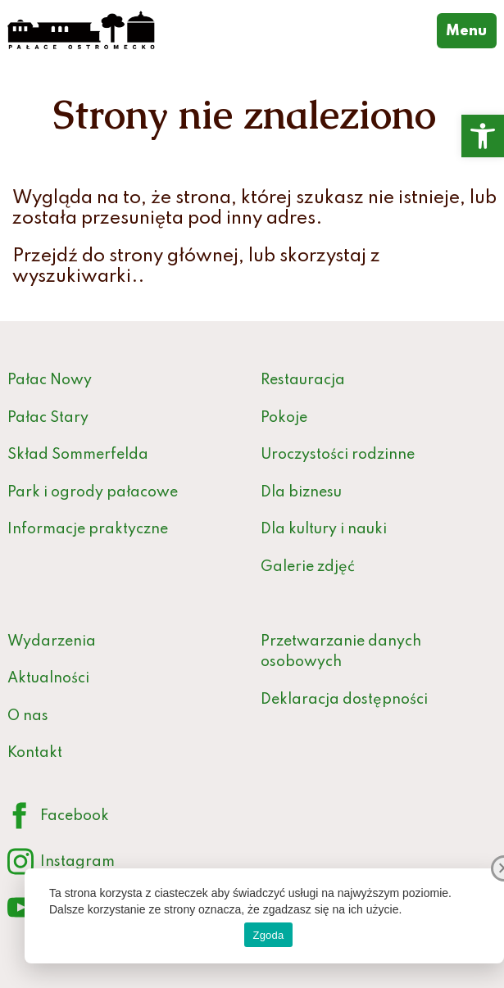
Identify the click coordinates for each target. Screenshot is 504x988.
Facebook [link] (58, 816)
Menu (471, 29)
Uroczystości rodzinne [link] (338, 454)
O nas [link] (27, 716)
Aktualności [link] (48, 678)
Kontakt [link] (34, 753)
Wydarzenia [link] (51, 641)
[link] (482, 136)
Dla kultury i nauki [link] (324, 529)
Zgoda (268, 935)
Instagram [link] (61, 862)
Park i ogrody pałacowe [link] (92, 492)
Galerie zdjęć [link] (308, 567)
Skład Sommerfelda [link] (77, 454)
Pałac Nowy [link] (49, 380)
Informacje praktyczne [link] (87, 529)
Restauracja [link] (303, 380)
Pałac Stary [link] (48, 417)
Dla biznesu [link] (301, 492)
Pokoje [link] (284, 417)
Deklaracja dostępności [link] (344, 699)
